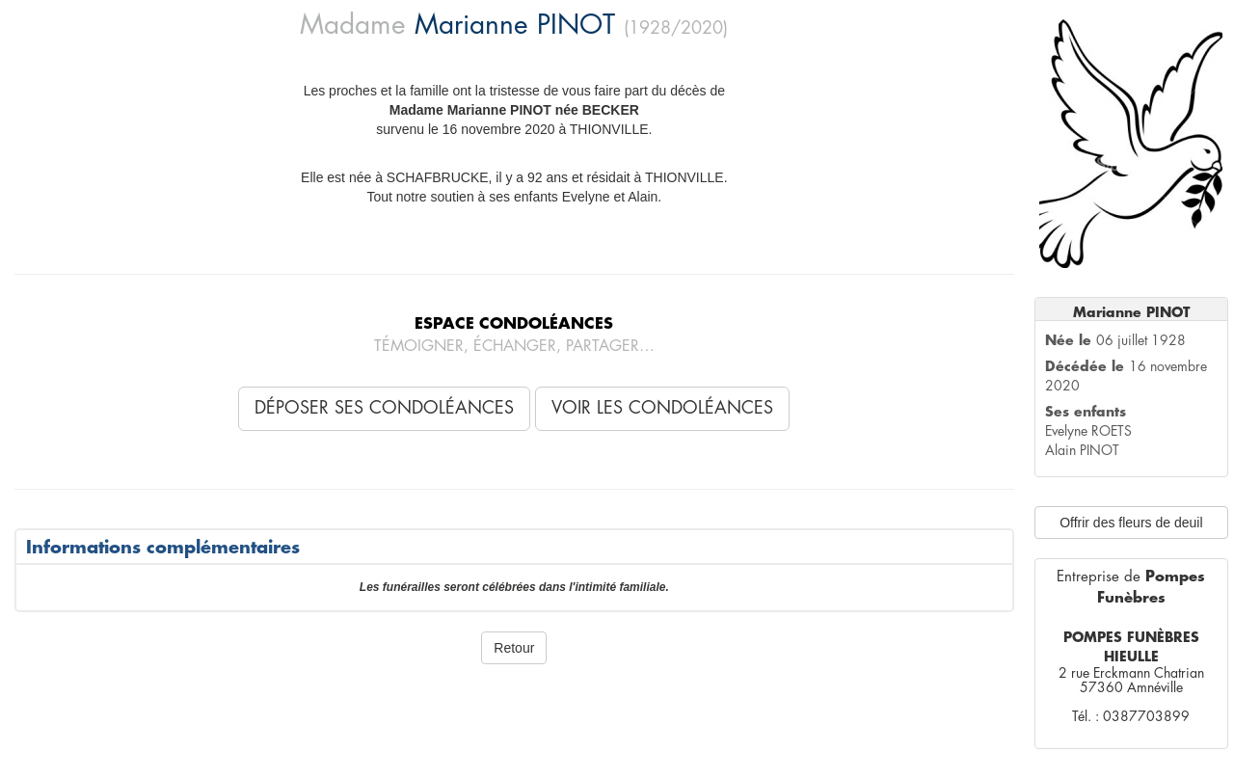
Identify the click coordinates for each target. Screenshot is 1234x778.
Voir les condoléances (662, 407)
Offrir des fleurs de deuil (1131, 522)
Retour (514, 648)
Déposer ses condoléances (384, 407)
